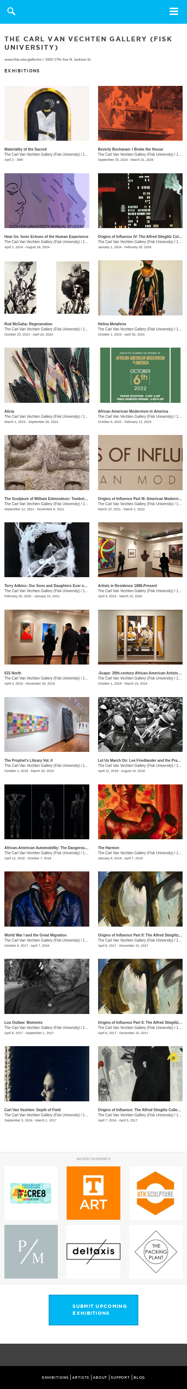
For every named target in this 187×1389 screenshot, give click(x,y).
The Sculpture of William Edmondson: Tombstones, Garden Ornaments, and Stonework (80, 499)
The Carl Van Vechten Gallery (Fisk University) (42, 154)
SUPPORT (120, 1377)
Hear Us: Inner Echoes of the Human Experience (46, 237)
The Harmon (108, 848)
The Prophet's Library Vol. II (28, 760)
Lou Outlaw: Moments (23, 1023)
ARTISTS (80, 1377)
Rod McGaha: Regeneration (28, 324)
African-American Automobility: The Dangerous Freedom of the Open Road (69, 848)
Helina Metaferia (112, 324)
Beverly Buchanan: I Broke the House (130, 149)
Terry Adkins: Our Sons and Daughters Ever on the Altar (53, 586)
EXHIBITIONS (55, 1377)
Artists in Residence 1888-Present (127, 586)
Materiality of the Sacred (25, 149)
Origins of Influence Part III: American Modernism (141, 499)
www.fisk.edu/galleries (22, 59)
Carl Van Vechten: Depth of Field (32, 1110)
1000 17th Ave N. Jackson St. (68, 59)
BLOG (139, 1377)
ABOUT (100, 1377)
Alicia (9, 411)
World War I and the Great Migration (35, 935)
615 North (12, 673)
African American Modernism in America (133, 411)
